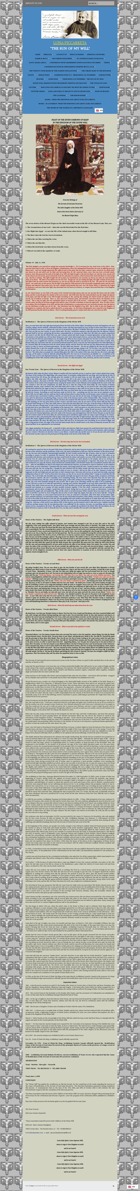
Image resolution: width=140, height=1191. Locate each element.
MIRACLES (48, 54)
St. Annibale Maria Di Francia (90, 58)
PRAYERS (40, 79)
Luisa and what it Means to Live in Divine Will (69, 91)
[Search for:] (101, 3)
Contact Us (61, 54)
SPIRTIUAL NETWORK (96, 54)
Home (37, 54)
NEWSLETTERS (105, 75)
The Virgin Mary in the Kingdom (96, 71)
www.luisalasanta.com (34, 1133)
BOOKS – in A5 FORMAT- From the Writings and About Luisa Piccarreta (70, 104)
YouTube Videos (38, 91)
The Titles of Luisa (98, 83)
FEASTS (31, 75)
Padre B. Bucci (41, 58)
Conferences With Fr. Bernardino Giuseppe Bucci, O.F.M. (69, 67)
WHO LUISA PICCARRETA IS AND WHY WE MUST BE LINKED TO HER (68, 87)
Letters (32, 87)
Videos (107, 63)
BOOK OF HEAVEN (102, 91)
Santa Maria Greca (37, 63)
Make (32, 1186)
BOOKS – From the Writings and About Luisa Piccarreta (70, 100)
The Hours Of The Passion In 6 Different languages (70, 108)
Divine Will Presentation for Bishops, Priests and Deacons (60, 83)
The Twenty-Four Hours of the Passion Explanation (53, 71)
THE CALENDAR (59, 95)
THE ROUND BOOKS (78, 95)
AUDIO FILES (53, 79)
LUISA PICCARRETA (70, 42)
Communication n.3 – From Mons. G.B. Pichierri (74, 75)
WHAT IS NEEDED (77, 54)
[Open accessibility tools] (136, 597)
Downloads (104, 87)
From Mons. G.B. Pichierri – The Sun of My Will (83, 79)
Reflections (44, 75)
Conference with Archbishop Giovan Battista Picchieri (75, 63)
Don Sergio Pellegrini (62, 58)
